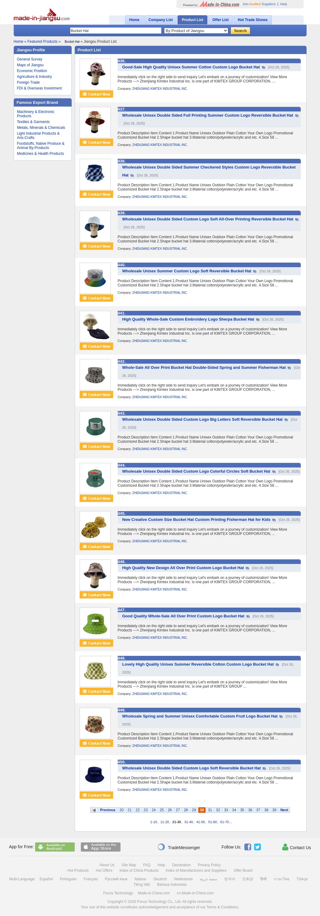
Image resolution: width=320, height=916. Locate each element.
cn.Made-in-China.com (195, 893)
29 (194, 810)
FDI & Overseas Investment (39, 88)
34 (234, 810)
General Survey (29, 59)
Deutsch (160, 879)
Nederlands (183, 879)
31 (210, 810)
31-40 (188, 822)
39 (274, 810)
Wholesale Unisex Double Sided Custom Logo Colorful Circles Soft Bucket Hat (196, 471)
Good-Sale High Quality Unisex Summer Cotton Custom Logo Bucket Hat (191, 67)
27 (178, 810)
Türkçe (302, 879)
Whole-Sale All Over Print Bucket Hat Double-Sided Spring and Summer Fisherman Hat (204, 367)
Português (68, 879)
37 (258, 810)
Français (91, 879)
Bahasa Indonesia (171, 884)
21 (129, 810)
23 (146, 810)
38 (266, 810)
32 (218, 810)
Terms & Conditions (222, 907)
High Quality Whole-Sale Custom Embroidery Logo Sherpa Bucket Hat (188, 319)
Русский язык (116, 879)
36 (250, 810)
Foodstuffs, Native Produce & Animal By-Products (41, 145)
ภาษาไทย (281, 879)
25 (162, 810)
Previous (108, 810)
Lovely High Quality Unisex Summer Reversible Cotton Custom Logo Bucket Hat (198, 664)
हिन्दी (263, 879)
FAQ (146, 865)
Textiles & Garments (33, 122)
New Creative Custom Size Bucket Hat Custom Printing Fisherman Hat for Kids (196, 519)
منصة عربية (208, 879)
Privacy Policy (209, 865)
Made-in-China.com (154, 893)
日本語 (247, 879)
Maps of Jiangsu (30, 65)
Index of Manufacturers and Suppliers (196, 870)
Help (283, 4)
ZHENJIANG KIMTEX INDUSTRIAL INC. (160, 88)
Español (46, 879)
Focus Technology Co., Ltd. (159, 902)
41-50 (200, 822)
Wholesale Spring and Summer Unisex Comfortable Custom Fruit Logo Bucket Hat (200, 716)
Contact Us (296, 847)
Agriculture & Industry (34, 77)
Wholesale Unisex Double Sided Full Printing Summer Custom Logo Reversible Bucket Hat (207, 115)
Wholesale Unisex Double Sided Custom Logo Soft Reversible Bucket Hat (191, 768)
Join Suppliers (259, 4)
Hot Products (77, 870)
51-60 (212, 822)
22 (137, 810)
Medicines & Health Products (40, 153)
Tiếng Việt (142, 884)
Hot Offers (104, 870)
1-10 (153, 822)
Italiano (140, 879)
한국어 (229, 879)
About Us (106, 865)
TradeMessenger (178, 847)
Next (284, 810)
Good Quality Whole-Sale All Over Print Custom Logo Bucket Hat (183, 616)
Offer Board (243, 870)
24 (154, 810)
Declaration (181, 865)
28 (186, 810)
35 (242, 810)
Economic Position (32, 71)
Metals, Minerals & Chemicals (41, 127)
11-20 (164, 822)
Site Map (128, 865)
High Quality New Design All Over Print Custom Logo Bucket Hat (183, 567)
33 (226, 810)
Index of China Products (139, 870)
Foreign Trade (28, 82)
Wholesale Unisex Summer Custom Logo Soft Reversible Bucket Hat (186, 271)
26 (170, 810)
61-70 (224, 822)
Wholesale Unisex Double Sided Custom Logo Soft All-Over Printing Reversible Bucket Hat (207, 219)
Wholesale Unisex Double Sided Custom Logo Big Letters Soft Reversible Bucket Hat (202, 419)
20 (122, 810)
